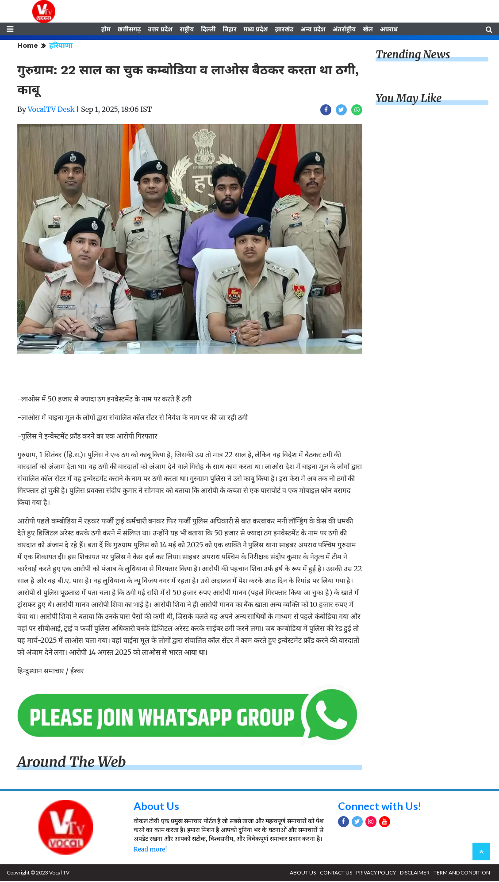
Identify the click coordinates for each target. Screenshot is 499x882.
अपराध (389, 29)
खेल (368, 29)
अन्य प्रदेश (312, 29)
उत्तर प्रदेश (160, 29)
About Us (156, 806)
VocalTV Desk (51, 110)
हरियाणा (61, 46)
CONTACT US (336, 873)
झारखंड (284, 29)
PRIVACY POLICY (376, 873)
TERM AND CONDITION (462, 873)
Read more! (150, 850)
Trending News (413, 55)
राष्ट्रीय (187, 29)
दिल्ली (208, 29)
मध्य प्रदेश (255, 29)
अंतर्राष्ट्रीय (344, 29)
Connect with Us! (380, 806)
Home (27, 46)
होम (106, 29)
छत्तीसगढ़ (129, 29)
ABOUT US (303, 873)
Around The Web (71, 762)
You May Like (409, 99)
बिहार (229, 29)
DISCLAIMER (415, 873)
